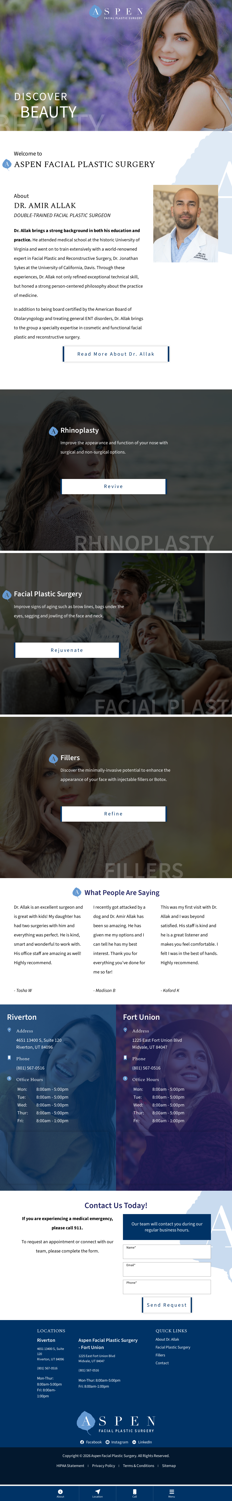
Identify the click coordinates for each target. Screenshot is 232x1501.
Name (131, 1254)
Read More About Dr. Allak (116, 355)
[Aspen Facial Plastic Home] (116, 12)
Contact (162, 1371)
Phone (131, 1289)
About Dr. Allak (167, 1348)
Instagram (117, 1458)
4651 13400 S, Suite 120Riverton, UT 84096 (47, 1366)
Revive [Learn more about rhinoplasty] (113, 486)
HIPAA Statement (70, 1482)
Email (130, 1272)
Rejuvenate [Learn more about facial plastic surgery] (67, 651)
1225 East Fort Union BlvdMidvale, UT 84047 (98, 1368)
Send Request (167, 1313)
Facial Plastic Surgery (173, 1356)
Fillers (160, 1364)
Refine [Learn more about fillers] (113, 816)
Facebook (91, 1458)
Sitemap (169, 1482)
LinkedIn (142, 1458)
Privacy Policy (103, 1482)
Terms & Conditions (138, 1482)
